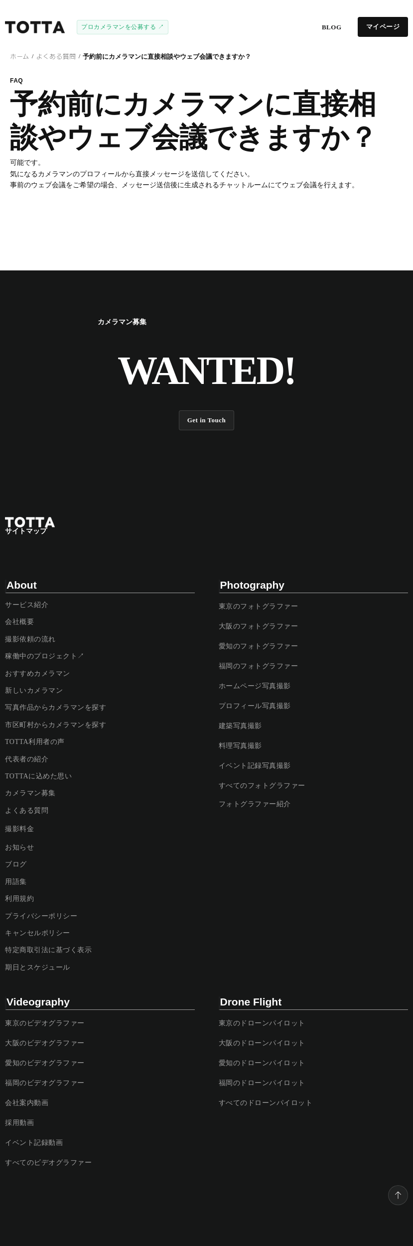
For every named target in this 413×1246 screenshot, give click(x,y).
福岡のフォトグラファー (258, 666)
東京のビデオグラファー (45, 1023)
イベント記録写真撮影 (255, 765)
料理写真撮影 (240, 745)
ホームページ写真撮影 (255, 686)
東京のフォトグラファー (258, 606)
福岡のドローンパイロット (262, 1083)
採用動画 (19, 1122)
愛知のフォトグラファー (258, 646)
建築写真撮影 (240, 726)
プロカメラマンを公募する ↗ (122, 26)
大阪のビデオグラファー (45, 1043)
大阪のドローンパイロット (262, 1043)
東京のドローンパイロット (262, 1023)
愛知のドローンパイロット (262, 1063)
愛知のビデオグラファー (45, 1063)
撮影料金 (19, 829)
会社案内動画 (26, 1103)
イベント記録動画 (34, 1142)
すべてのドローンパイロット (266, 1103)
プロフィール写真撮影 (255, 706)
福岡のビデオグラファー (45, 1083)
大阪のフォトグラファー (258, 626)
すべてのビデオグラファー (48, 1162)
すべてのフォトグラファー (262, 785)
